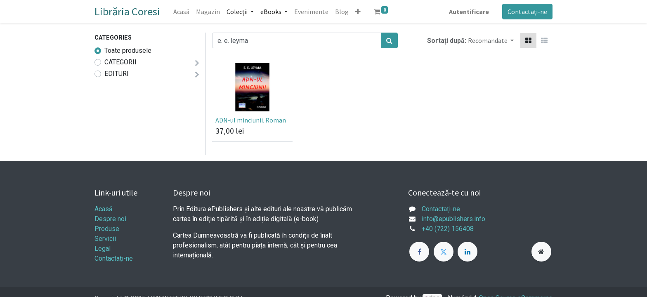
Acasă (103, 209)
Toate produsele (127, 50)
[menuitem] (181, 11)
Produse (106, 229)
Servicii (105, 239)
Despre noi (110, 219)
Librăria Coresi (127, 11)
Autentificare (469, 11)
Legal (102, 248)
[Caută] (389, 40)
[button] (358, 11)
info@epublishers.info (453, 219)
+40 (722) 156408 (448, 229)
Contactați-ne (527, 11)
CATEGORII (120, 62)
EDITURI (116, 74)
